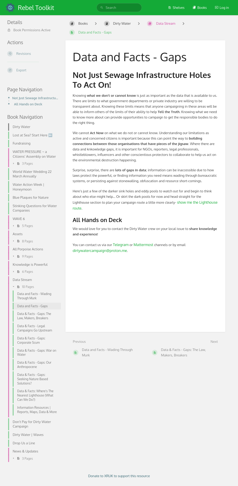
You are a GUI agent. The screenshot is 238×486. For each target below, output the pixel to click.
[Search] (101, 7)
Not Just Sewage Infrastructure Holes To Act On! (35, 98)
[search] (119, 7)
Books (199, 7)
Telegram (121, 244)
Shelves (176, 7)
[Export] (33, 70)
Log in (222, 7)
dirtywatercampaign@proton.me (100, 250)
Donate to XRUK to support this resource (119, 476)
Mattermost (143, 244)
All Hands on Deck (28, 104)
